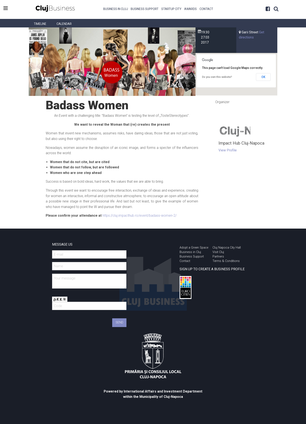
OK (263, 77)
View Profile (227, 150)
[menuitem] (115, 8)
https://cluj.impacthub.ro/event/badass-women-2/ (139, 215)
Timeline (40, 24)
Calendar (64, 24)
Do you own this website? (217, 76)
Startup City (171, 9)
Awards (190, 9)
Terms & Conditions (226, 261)
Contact (206, 9)
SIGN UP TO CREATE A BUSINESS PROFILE (212, 269)
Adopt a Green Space (194, 247)
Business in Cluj (115, 9)
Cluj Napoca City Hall (226, 247)
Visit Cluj (218, 252)
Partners (218, 256)
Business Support (145, 9)
